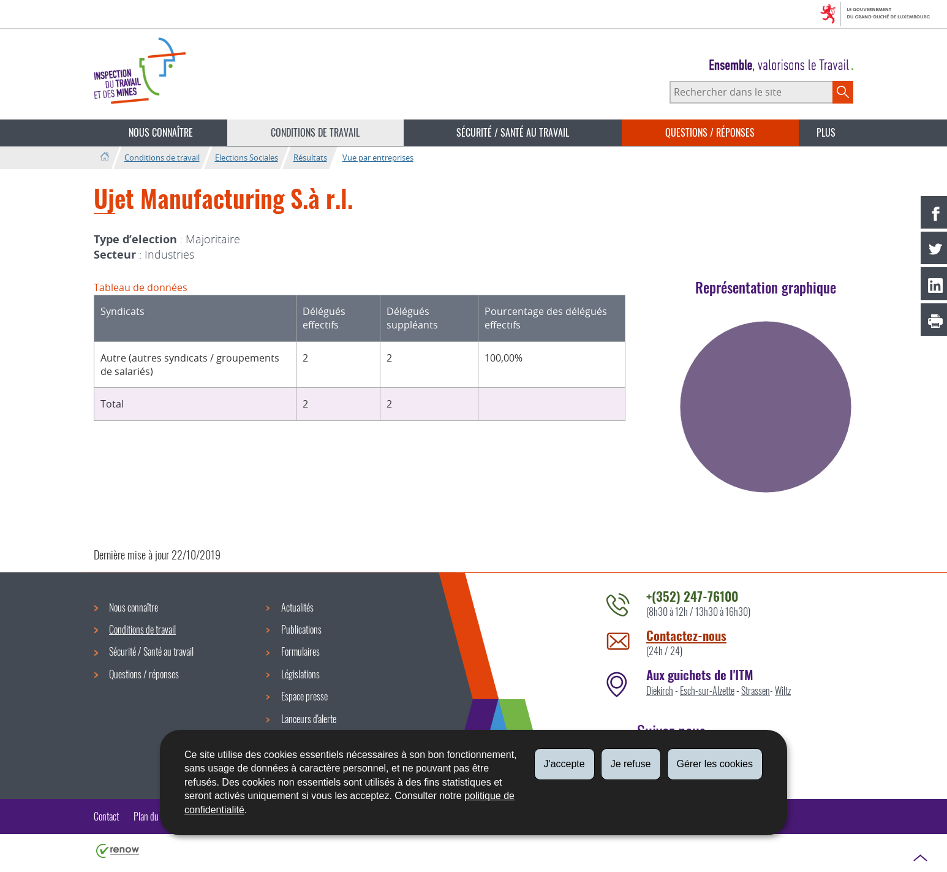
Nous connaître (161, 132)
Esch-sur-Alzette (707, 690)
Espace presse (304, 696)
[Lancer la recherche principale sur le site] (842, 92)
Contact (106, 816)
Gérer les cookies (715, 764)
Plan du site (153, 816)
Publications (301, 629)
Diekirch (659, 690)
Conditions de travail (315, 132)
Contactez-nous (686, 635)
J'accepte (564, 764)
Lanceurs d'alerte (308, 718)
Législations (300, 674)
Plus (826, 132)
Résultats (310, 157)
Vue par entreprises (377, 157)
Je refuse (631, 764)
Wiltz (783, 690)
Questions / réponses (710, 132)
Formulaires (300, 651)
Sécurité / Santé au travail (512, 132)
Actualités (297, 607)
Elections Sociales (246, 157)
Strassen (755, 690)
